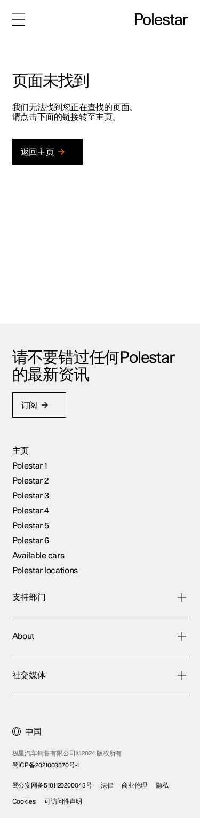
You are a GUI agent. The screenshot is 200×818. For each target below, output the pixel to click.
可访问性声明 (63, 801)
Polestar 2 (30, 481)
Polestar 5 (30, 525)
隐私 (162, 785)
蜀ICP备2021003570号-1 (45, 765)
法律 (107, 785)
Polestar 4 (30, 511)
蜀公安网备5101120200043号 (52, 785)
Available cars (38, 555)
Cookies (24, 801)
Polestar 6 (30, 540)
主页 (20, 451)
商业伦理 (134, 785)
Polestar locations (45, 570)
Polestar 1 (29, 466)
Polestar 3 (30, 496)
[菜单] (18, 19)
